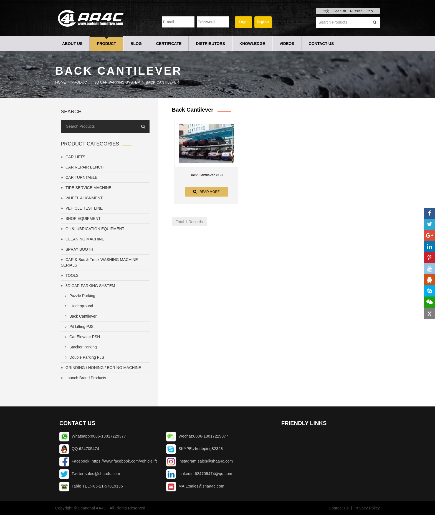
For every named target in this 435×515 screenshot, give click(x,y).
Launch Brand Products (83, 378)
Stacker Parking (80, 347)
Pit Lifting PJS (78, 326)
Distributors (210, 43)
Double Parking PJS (83, 357)
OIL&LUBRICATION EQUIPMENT (92, 229)
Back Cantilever (162, 82)
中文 (326, 11)
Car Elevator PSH (81, 337)
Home (60, 82)
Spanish (339, 11)
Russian (356, 11)
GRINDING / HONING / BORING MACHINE (101, 367)
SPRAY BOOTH (77, 249)
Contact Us (321, 43)
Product (106, 43)
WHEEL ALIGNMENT (82, 198)
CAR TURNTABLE (79, 177)
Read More (206, 191)
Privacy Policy (367, 508)
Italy (369, 11)
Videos (287, 43)
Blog (135, 43)
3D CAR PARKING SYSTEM (117, 82)
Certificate (169, 43)
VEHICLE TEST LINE (82, 208)
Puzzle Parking (79, 295)
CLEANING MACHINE (82, 239)
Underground (78, 306)
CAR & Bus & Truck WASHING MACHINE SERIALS (99, 262)
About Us (72, 43)
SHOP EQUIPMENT (81, 218)
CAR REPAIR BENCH (82, 167)
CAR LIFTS (73, 157)
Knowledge (252, 43)
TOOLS (70, 275)
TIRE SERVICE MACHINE (86, 187)
